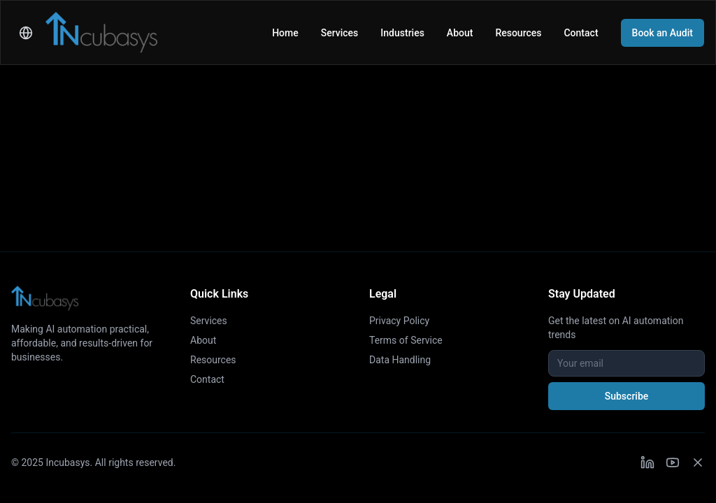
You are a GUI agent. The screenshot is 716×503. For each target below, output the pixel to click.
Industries (402, 32)
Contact (581, 32)
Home (285, 32)
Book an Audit (662, 32)
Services (340, 32)
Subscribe (627, 396)
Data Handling (400, 359)
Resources (518, 32)
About (460, 32)
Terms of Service (406, 340)
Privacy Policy (399, 320)
